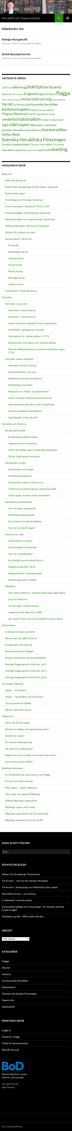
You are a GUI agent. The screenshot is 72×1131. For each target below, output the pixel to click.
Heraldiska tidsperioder (21, 514)
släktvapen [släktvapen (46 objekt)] (19, 124)
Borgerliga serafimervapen (23, 436)
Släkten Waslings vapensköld (21, 800)
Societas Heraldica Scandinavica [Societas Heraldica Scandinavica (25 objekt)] (21, 130)
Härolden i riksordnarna (21, 310)
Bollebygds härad (18, 251)
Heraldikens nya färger (21, 469)
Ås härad (13, 245)
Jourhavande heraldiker (30, 43)
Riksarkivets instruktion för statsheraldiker (32, 342)
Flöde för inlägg (10, 1036)
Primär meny (67, 18)
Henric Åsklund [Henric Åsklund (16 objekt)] (8, 100)
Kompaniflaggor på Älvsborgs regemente (28, 212)
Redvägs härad (16, 277)
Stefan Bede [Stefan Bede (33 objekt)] (11, 134)
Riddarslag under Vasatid (22, 579)
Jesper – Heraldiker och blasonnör (24, 696)
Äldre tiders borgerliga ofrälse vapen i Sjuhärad (31, 186)
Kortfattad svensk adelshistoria (25, 560)
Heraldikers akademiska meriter (26, 329)
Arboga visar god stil (14, 39)
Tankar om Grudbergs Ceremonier (21, 874)
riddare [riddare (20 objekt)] (45, 119)
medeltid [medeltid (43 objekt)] (9, 119)
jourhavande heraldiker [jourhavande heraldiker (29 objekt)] (42, 104)
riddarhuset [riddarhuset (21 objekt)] (56, 119)
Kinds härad (15, 264)
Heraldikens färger (15, 462)
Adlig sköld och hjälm (20, 540)
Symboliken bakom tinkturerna (25, 482)
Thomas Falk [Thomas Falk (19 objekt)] (37, 144)
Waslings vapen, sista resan (20, 807)
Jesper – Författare (15, 690)
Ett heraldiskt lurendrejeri (22, 547)
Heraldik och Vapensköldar (21, 18)
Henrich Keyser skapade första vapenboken (32, 323)
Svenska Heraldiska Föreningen (19, 993)
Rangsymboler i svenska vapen (25, 573)
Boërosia (7, 173)
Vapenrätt (7, 716)
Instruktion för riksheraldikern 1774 (28, 336)
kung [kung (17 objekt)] (41, 110)
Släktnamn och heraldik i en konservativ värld (30, 755)
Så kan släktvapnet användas (24, 456)
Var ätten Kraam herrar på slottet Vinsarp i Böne (35, 618)
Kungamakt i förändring (18, 644)
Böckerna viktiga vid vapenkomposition (27, 729)
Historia (6, 974)
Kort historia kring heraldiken (25, 521)
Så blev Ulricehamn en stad (20, 232)
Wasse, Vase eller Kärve (18, 709)
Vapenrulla (8, 1000)
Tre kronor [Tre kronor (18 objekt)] (58, 144)
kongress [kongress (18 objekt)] (34, 109)
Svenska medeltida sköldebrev (25, 410)
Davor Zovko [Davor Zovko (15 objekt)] (18, 94)
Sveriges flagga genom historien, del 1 (26, 664)
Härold (6, 967)
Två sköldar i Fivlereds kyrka (21, 290)
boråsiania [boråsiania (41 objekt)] (52, 86)
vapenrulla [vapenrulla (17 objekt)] (31, 150)
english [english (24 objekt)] (41, 94)
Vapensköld (8, 1006)
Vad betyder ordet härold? (23, 417)
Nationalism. (9, 625)
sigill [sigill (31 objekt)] (5, 125)
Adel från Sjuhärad (15, 180)
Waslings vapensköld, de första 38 (24, 820)
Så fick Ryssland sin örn (16, 54)
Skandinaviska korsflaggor (19, 651)
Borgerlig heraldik (15, 430)
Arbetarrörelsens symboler (20, 631)
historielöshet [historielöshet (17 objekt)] (58, 99)
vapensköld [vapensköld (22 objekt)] (44, 150)
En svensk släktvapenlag (18, 742)
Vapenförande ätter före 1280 (25, 612)
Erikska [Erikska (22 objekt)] (51, 94)
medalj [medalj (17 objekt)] (51, 114)
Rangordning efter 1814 (21, 566)
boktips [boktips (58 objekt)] (35, 86)
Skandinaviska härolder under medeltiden (31, 404)
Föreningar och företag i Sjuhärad (24, 199)
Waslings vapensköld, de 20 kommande (26, 813)
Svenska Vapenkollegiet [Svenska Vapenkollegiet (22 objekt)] (16, 144)
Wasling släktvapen (12, 768)
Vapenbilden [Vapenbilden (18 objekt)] (8, 150)
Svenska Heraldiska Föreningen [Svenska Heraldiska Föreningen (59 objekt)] (34, 139)
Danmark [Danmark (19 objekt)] (7, 94)
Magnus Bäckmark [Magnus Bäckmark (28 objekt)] (15, 114)
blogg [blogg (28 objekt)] (23, 87)
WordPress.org (10, 1049)
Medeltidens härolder (20, 384)
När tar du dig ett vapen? (22, 527)
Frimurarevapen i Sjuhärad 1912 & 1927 (27, 206)
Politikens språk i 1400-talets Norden (23, 916)
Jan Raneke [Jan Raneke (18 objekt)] (19, 104)
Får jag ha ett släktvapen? (19, 748)
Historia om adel (14, 534)
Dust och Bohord (17, 599)
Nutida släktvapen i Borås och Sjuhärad (27, 225)
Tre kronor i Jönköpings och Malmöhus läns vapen (30, 887)
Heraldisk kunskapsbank (18, 501)
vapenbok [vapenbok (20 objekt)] (20, 150)
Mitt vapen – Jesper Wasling (20, 787)
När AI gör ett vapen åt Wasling (22, 794)
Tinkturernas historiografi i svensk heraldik (32, 488)
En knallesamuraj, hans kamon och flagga (27, 774)
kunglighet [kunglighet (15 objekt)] (49, 110)
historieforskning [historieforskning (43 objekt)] (36, 99)
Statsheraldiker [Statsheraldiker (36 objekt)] (54, 130)
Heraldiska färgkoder (20, 475)
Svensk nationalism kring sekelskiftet (25, 657)
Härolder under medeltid (19, 358)
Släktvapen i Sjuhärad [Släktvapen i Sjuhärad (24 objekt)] (43, 125)
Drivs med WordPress (12, 1126)
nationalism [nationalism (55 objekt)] (29, 119)
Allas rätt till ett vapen (17, 722)
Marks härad (15, 271)
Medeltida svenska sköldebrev (25, 378)
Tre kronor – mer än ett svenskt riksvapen (25, 880)
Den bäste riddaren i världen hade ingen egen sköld (36, 592)
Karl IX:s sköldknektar (20, 553)
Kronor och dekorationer (19, 781)
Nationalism (9, 987)
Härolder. (7, 297)
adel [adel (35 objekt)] (15, 87)
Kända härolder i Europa (22, 371)
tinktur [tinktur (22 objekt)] (49, 144)
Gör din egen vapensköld (22, 508)
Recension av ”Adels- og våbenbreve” (28, 391)
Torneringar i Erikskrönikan (23, 605)
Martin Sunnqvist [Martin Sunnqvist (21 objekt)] (38, 113)
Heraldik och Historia (14, 423)
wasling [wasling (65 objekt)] (59, 149)
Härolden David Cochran (22, 365)
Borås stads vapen (15, 193)
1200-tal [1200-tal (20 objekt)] (6, 87)
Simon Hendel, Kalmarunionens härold (30, 397)
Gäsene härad (16, 258)
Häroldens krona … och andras (19, 893)
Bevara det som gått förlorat (21, 638)
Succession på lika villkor (19, 761)
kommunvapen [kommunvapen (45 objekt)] (15, 109)
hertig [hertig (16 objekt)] (18, 100)
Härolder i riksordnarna (21, 316)
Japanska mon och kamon (22, 443)
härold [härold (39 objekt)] (7, 104)
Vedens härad (16, 284)
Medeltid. (10, 586)
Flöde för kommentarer (15, 1043)
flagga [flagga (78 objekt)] (63, 93)
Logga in (6, 1030)
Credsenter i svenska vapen (17, 900)
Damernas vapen (14, 735)
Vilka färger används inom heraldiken (29, 495)
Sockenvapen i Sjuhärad (18, 238)
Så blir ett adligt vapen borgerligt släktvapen (32, 449)
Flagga (5, 961)
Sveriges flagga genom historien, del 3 (26, 677)
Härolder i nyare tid (16, 303)
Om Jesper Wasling (12, 683)
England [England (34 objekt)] (30, 94)
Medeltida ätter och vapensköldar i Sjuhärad (29, 219)
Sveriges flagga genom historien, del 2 (26, 670)
